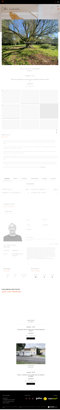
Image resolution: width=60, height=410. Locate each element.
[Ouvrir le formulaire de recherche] (52, 2)
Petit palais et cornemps (32, 13)
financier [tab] (24, 178)
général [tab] (6, 178)
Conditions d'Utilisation (49, 258)
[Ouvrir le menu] (58, 2)
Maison (39, 13)
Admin (36, 407)
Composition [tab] (34, 178)
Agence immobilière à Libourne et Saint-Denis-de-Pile (12, 13)
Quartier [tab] (53, 178)
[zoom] (11, 90)
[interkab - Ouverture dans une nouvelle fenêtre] (52, 399)
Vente (25, 13)
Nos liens (38, 407)
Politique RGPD (43, 407)
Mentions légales (31, 407)
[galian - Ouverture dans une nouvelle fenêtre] (39, 399)
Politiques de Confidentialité (40, 258)
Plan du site (26, 407)
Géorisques (42, 167)
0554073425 (5, 398)
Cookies (20, 408)
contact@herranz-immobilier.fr (9, 400)
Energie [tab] (44, 178)
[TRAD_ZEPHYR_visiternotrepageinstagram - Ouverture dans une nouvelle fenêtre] (29, 399)
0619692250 (15, 250)
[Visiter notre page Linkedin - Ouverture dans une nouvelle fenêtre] (32, 399)
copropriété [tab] (30, 184)
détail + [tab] (15, 178)
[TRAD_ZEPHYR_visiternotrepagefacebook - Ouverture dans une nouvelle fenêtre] (26, 399)
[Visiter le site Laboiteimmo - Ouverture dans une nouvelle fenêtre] (52, 408)
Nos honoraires (21, 407)
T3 (42, 13)
